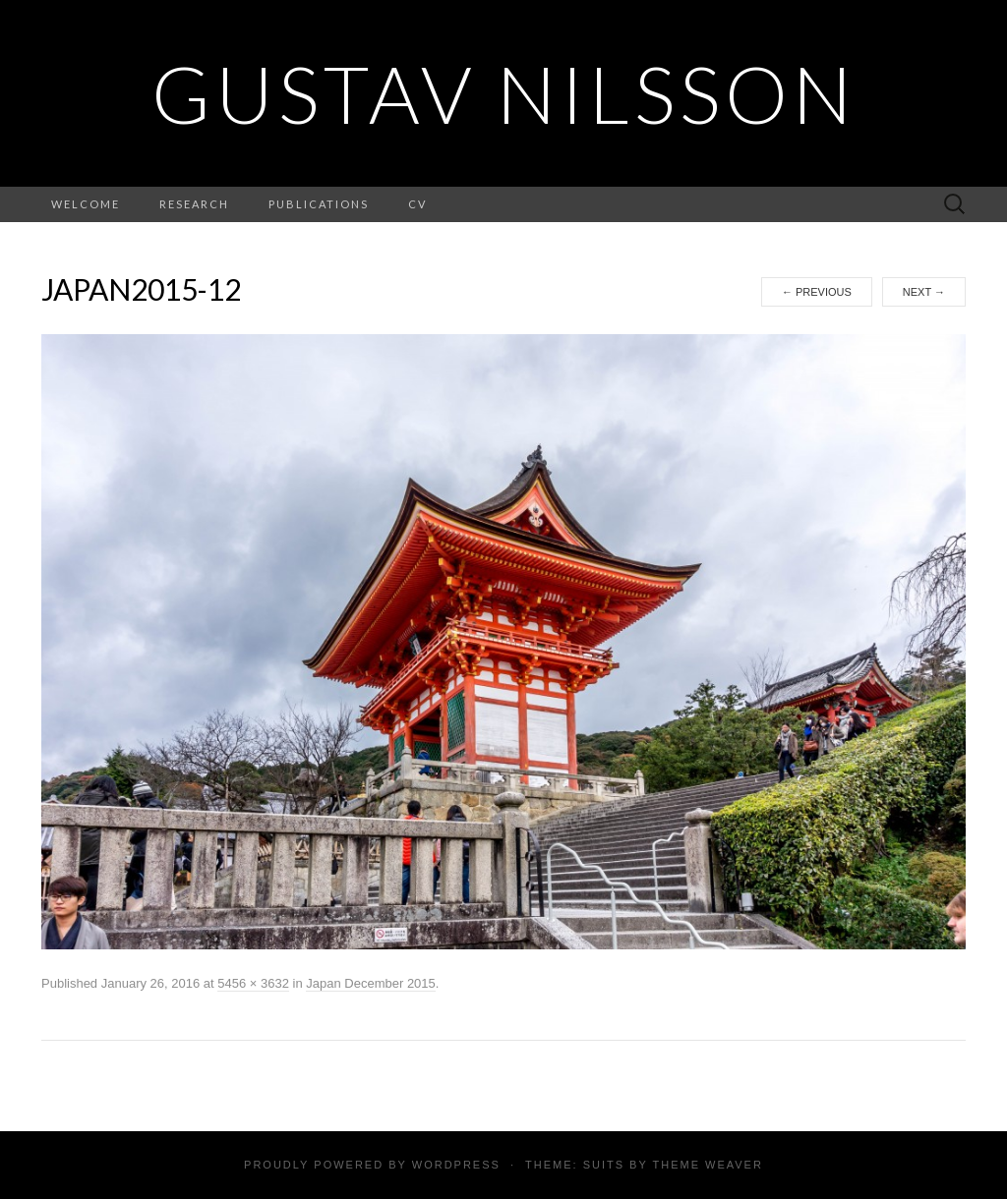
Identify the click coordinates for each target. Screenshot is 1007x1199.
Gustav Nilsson (504, 93)
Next (924, 292)
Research (194, 204)
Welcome (85, 204)
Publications (318, 204)
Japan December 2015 (371, 983)
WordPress (456, 1164)
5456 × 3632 (253, 983)
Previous (817, 292)
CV (417, 204)
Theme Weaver (707, 1164)
